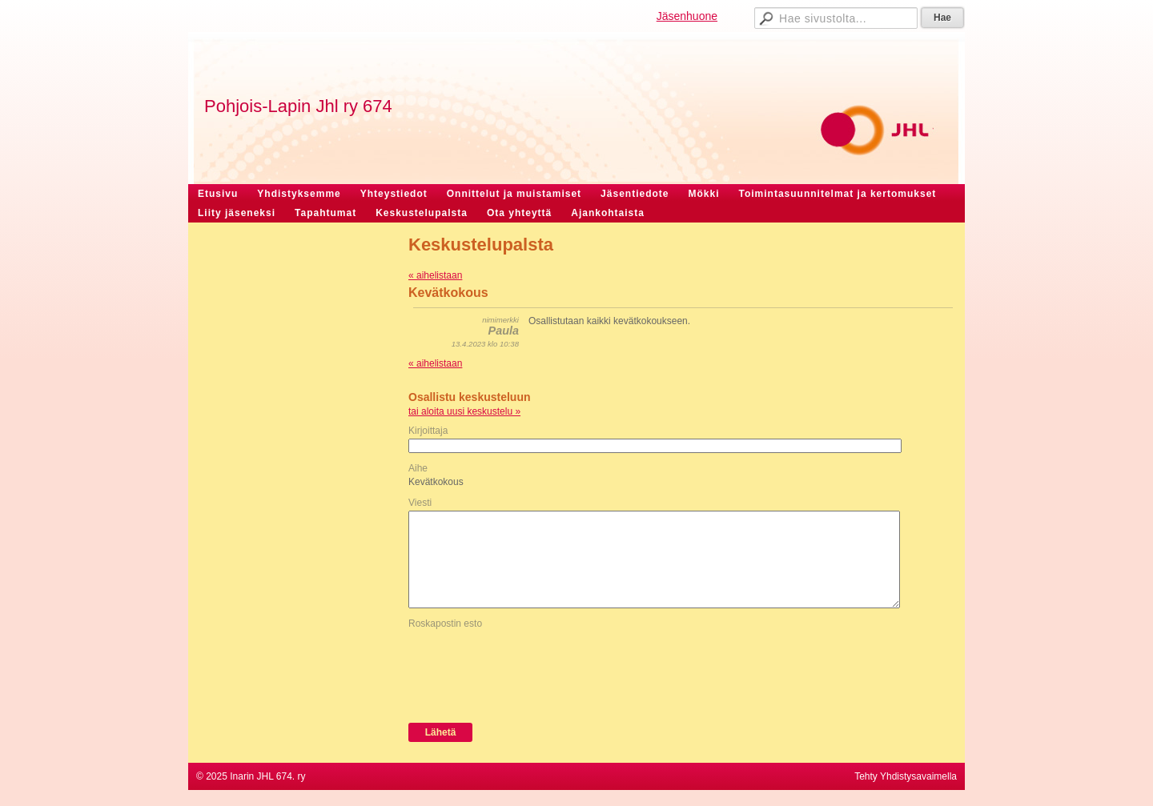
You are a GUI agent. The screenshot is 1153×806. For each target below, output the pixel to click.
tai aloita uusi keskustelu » (464, 411)
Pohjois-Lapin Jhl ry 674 (298, 106)
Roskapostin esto (445, 623)
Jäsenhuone (687, 16)
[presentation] (530, 672)
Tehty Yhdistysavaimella (905, 776)
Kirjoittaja (428, 430)
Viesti (420, 502)
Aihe (418, 468)
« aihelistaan (435, 275)
